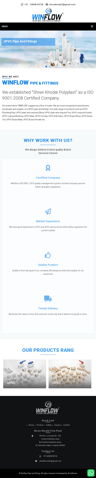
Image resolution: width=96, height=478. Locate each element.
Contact (66, 426)
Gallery (49, 426)
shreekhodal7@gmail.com (62, 4)
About (31, 426)
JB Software (72, 473)
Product (40, 426)
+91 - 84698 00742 (33, 4)
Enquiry (57, 426)
